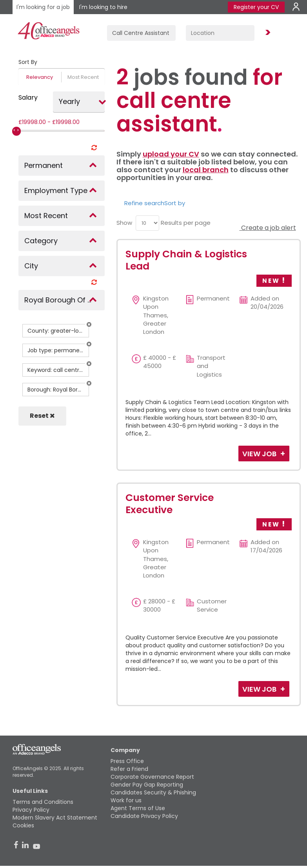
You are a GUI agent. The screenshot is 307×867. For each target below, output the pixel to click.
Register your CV (256, 7)
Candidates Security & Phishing (153, 792)
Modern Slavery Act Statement (55, 817)
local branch (206, 170)
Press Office (127, 761)
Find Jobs (267, 33)
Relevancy (39, 77)
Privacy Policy (31, 810)
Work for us (126, 800)
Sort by (174, 203)
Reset (42, 415)
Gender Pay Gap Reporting (147, 785)
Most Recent (83, 77)
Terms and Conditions (43, 802)
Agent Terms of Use (138, 808)
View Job (260, 454)
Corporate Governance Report (152, 777)
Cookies (23, 825)
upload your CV (171, 154)
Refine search (144, 203)
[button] (89, 324)
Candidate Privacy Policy (144, 816)
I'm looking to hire (103, 7)
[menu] (147, 223)
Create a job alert (268, 227)
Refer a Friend (129, 769)
